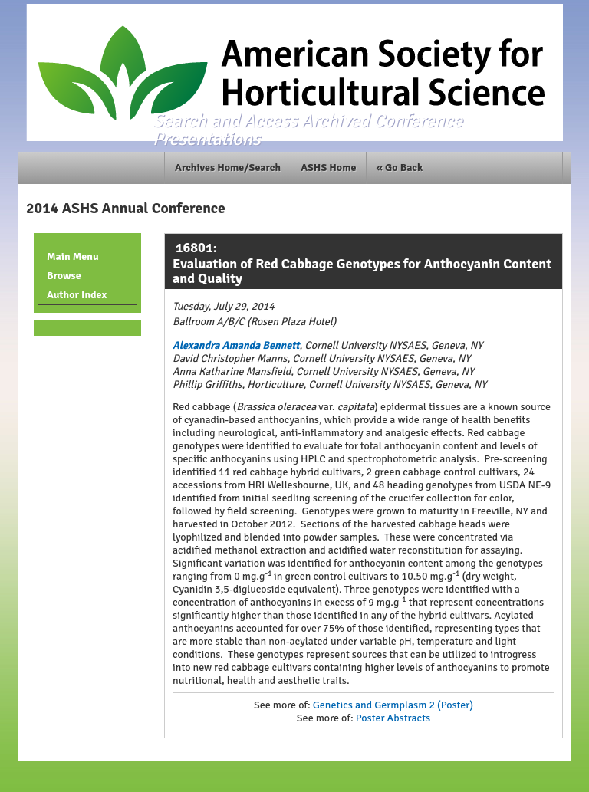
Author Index (77, 294)
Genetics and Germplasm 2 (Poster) (393, 704)
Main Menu (73, 256)
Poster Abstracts (393, 718)
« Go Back (400, 167)
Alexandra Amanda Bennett (236, 345)
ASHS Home (328, 167)
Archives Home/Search (228, 167)
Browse (64, 275)
